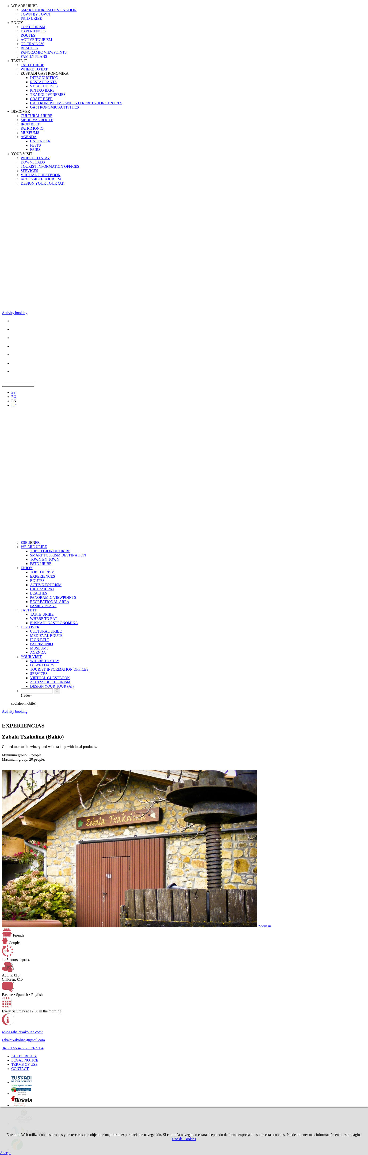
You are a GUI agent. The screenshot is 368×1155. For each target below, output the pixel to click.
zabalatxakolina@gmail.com (23, 1040)
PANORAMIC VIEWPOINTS (44, 52)
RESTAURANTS (43, 82)
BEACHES (29, 48)
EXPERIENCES (33, 31)
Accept (5, 1153)
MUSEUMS (30, 133)
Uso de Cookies (184, 1139)
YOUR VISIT (21, 154)
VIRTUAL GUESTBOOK (41, 175)
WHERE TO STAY (35, 158)
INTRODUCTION (44, 78)
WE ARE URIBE (24, 6)
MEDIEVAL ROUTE (37, 120)
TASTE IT (19, 61)
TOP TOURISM (33, 27)
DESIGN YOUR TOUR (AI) (42, 183)
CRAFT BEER (41, 99)
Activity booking (14, 313)
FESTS (35, 145)
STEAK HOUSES (44, 86)
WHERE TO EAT (34, 69)
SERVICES (29, 171)
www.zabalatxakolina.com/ (22, 1032)
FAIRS (35, 150)
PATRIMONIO (32, 128)
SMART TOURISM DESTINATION (49, 10)
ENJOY (17, 23)
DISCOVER (20, 111)
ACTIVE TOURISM (36, 40)
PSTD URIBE (31, 18)
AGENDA (29, 137)
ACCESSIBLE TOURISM (41, 179)
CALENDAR (40, 141)
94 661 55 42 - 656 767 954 (22, 1048)
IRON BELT (30, 124)
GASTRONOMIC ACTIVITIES (54, 107)
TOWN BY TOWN (35, 14)
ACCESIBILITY (24, 1056)
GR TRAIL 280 (32, 44)
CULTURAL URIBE (36, 116)
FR (13, 405)
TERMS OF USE (24, 1064)
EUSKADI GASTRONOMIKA (45, 73)
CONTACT (20, 1069)
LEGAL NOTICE (24, 1060)
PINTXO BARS (42, 90)
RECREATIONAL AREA (49, 602)
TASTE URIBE (32, 65)
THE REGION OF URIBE (50, 551)
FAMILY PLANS (34, 56)
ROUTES (28, 35)
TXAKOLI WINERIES (47, 95)
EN (13, 401)
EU (13, 397)
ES (13, 392)
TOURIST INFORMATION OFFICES (50, 166)
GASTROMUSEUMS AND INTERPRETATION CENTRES (76, 103)
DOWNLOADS (33, 162)
